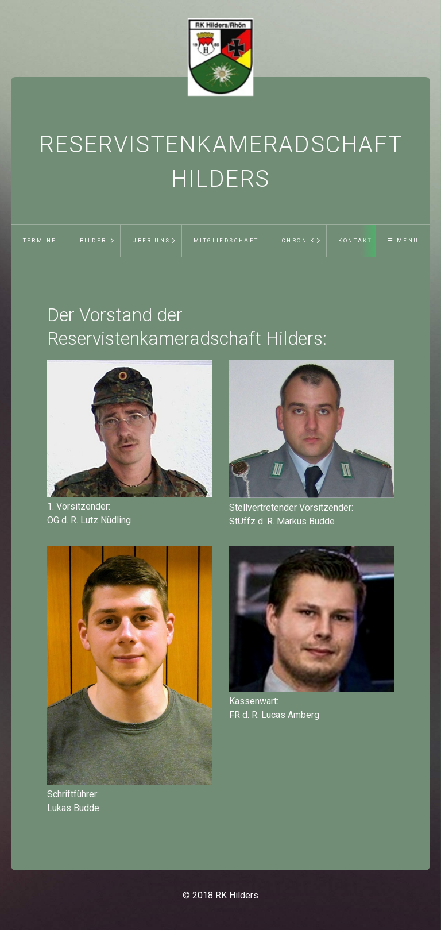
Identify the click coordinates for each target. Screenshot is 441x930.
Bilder (93, 240)
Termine (40, 240)
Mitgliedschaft (226, 240)
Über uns (151, 240)
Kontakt (355, 240)
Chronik (298, 240)
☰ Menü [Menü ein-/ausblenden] (403, 240)
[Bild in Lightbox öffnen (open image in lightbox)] (129, 428)
